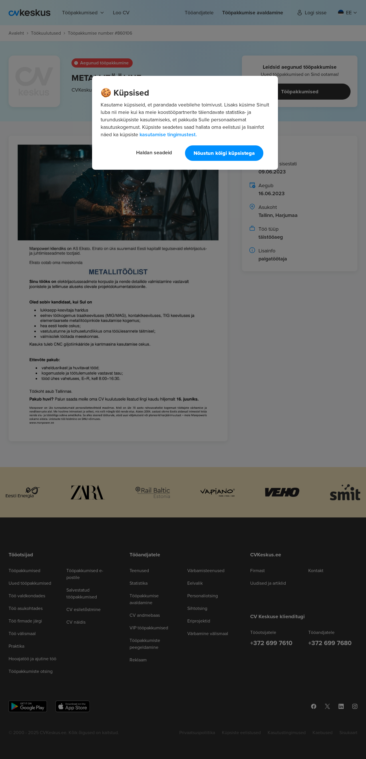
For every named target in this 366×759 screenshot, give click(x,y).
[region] (185, 123)
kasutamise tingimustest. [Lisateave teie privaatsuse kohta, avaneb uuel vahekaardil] (168, 134)
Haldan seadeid (154, 152)
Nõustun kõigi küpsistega (224, 153)
